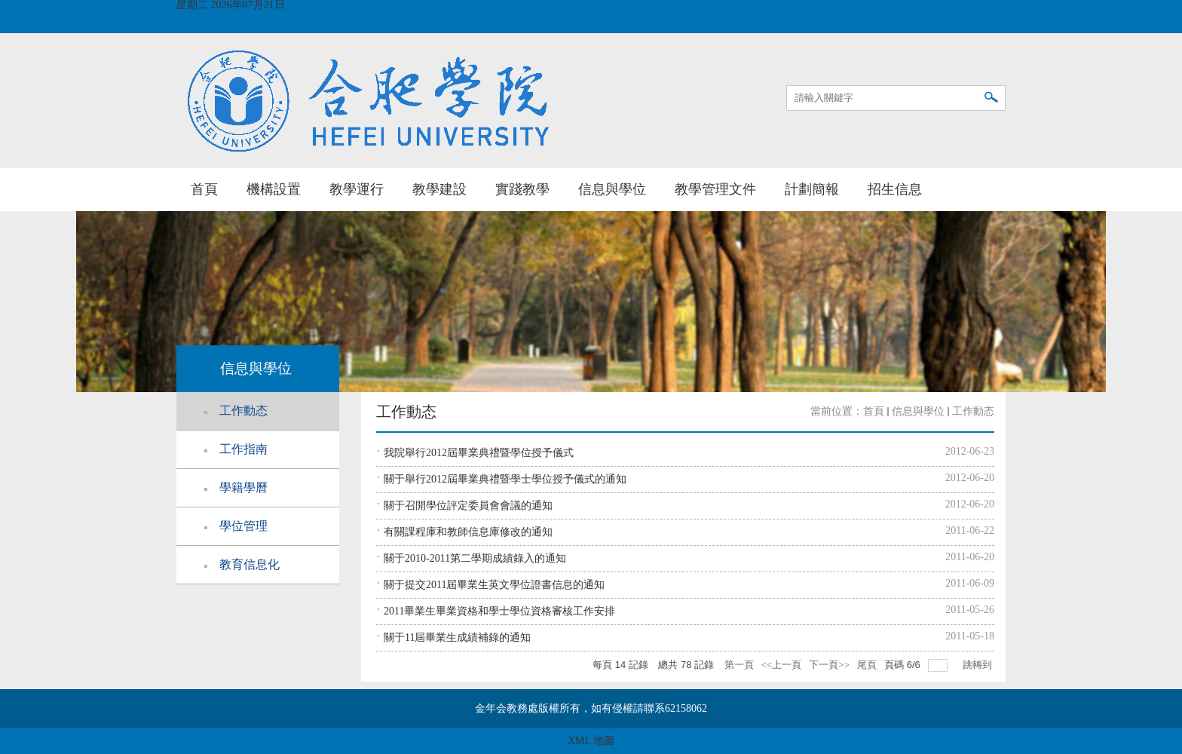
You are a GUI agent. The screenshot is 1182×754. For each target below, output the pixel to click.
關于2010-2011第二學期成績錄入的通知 (475, 558)
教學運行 (356, 189)
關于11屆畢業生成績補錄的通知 (457, 637)
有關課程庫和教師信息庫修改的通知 (468, 532)
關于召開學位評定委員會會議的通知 (468, 505)
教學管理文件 (715, 189)
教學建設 (439, 189)
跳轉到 (978, 664)
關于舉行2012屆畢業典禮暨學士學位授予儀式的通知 (505, 479)
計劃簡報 (812, 189)
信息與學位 (612, 189)
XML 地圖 (591, 740)
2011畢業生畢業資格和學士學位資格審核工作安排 (499, 611)
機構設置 (274, 189)
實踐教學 (522, 189)
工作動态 (973, 411)
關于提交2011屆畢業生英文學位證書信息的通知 (494, 584)
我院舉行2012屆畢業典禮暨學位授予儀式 (479, 452)
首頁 (204, 189)
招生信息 (895, 189)
